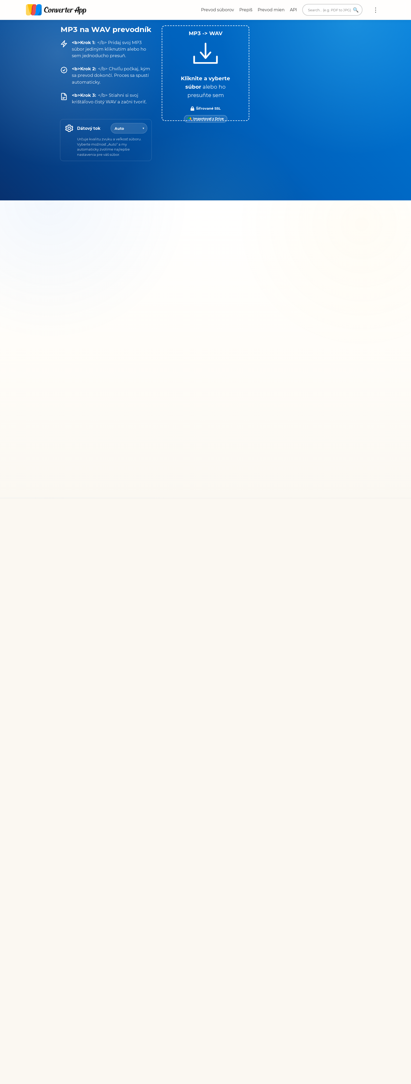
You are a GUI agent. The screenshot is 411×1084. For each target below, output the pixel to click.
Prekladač (279, 851)
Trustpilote (229, 468)
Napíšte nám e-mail (290, 824)
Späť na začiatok (330, 927)
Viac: (375, 10)
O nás (275, 831)
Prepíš (245, 9)
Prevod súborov (217, 9)
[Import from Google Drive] (205, 118)
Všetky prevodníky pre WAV (245, 659)
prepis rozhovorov (304, 474)
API (293, 9)
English (279, 882)
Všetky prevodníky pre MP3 (92, 666)
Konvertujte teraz (282, 745)
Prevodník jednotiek (290, 844)
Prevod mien (271, 9)
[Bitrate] (129, 128)
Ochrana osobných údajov (211, 835)
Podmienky (196, 828)
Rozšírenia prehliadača (292, 857)
